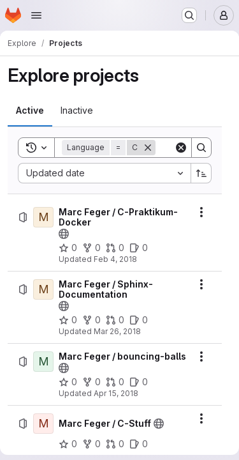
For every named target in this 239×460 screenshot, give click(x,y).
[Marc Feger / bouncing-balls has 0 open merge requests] (115, 382)
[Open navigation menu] (36, 15)
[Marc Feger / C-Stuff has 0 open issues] (138, 444)
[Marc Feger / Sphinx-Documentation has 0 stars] (68, 320)
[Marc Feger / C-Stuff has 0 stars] (68, 444)
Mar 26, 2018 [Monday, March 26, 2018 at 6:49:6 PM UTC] (117, 331)
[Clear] (181, 147)
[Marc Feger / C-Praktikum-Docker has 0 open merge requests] (115, 248)
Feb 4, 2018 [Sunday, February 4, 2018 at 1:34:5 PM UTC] (115, 259)
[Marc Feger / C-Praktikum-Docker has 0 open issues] (138, 248)
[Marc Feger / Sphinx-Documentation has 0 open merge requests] (115, 320)
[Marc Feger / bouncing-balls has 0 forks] (91, 382)
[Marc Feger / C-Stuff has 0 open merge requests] (115, 444)
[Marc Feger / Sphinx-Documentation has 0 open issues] (138, 320)
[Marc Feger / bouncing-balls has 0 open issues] (138, 382)
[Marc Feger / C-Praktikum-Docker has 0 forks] (91, 248)
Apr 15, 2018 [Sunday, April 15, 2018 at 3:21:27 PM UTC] (116, 393)
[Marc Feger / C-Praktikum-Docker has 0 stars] (68, 248)
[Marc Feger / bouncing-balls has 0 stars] (68, 382)
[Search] (201, 147)
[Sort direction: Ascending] (201, 173)
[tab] (30, 110)
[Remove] (148, 147)
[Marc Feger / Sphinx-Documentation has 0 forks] (91, 320)
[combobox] (104, 173)
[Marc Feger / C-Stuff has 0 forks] (91, 444)
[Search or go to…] (189, 15)
